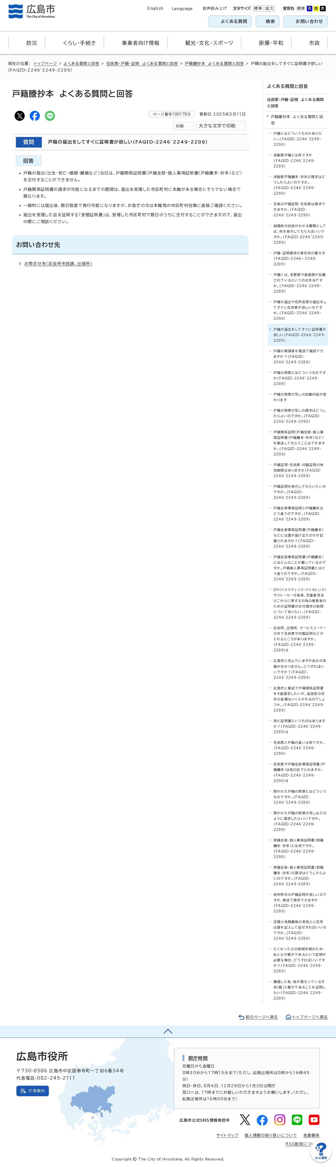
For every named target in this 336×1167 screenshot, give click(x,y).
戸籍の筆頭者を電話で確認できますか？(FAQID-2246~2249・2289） (299, 356)
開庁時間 (198, 1058)
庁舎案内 (36, 1091)
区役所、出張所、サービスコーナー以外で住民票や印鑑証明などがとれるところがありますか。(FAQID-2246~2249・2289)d (300, 639)
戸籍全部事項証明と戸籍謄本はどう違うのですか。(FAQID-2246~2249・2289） (298, 514)
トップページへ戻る (310, 1017)
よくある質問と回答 (81, 63)
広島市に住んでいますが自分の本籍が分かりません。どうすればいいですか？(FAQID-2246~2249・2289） (300, 669)
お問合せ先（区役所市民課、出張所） (58, 264)
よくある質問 (234, 21)
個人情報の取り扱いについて (271, 1135)
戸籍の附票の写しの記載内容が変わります (300, 397)
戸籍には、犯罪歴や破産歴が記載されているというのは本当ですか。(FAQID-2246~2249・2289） (300, 283)
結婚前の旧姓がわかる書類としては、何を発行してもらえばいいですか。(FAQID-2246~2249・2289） (300, 234)
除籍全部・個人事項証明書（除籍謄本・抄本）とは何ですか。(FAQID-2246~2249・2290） (299, 849)
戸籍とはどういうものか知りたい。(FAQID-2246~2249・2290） (298, 139)
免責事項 (311, 1135)
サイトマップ (227, 1135)
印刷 (180, 126)
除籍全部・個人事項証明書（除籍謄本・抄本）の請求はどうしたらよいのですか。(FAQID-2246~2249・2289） (300, 876)
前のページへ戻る (262, 1017)
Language (182, 9)
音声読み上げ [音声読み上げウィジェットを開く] (215, 8)
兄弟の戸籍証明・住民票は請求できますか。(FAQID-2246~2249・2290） (299, 209)
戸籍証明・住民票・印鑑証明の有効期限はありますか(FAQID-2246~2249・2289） (299, 470)
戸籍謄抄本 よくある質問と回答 (214, 63)
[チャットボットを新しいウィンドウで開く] (320, 1161)
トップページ (45, 63)
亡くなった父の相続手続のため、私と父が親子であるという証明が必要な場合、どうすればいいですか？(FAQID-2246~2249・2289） (300, 960)
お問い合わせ (309, 21)
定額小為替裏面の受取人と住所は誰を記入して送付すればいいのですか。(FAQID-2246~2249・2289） (300, 930)
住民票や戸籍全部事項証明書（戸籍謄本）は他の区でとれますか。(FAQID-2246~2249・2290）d (299, 773)
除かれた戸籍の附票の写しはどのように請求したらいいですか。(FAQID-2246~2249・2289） (300, 821)
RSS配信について (303, 1144)
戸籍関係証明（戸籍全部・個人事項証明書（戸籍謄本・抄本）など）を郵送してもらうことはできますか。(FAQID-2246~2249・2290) (299, 443)
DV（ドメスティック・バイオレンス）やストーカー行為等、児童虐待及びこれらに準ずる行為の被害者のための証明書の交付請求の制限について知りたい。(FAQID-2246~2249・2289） (300, 603)
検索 (270, 21)
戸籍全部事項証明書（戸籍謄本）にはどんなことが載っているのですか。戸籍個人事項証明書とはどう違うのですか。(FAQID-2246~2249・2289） (300, 568)
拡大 (269, 8)
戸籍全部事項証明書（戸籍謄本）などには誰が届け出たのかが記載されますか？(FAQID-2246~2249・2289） (299, 538)
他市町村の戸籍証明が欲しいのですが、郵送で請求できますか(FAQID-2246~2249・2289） (300, 903)
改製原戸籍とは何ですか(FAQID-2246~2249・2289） (294, 161)
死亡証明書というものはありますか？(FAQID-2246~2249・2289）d (299, 726)
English (155, 8)
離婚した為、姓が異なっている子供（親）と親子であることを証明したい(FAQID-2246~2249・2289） (300, 990)
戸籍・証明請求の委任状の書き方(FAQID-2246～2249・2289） (299, 259)
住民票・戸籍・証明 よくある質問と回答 (142, 63)
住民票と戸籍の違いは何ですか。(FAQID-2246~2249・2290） (299, 748)
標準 (257, 8)
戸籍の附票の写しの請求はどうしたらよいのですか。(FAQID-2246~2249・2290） (300, 416)
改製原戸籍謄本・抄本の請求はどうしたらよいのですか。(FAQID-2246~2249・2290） (299, 185)
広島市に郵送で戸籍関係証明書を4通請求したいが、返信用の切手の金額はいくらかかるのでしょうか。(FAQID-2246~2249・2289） (299, 699)
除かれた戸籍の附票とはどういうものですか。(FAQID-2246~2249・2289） (300, 797)
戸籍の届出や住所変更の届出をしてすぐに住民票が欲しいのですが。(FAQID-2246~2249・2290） (300, 310)
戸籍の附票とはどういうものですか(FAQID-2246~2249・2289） (300, 378)
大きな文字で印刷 (217, 126)
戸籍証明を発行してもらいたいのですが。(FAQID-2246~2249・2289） (300, 492)
